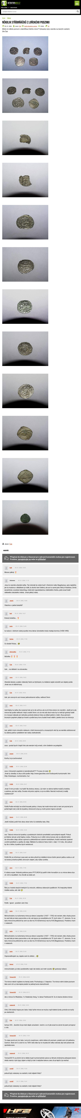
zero (11, 868)
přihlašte (41, 559)
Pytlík (11, 766)
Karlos (11, 639)
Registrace (13, 7)
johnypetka (13, 652)
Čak (20, 26)
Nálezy (9, 18)
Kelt (11, 567)
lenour (11, 964)
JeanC (11, 600)
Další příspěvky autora (30, 26)
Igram (11, 817)
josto (11, 626)
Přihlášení (4, 7)
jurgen (11, 753)
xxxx (11, 677)
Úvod (3, 18)
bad (11, 613)
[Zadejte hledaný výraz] (40, 11)
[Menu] (77, 3)
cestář (11, 1068)
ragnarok (12, 1005)
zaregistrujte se (24, 559)
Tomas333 (13, 977)
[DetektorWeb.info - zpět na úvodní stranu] (18, 3)
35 (48, 26)
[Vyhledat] (77, 11)
